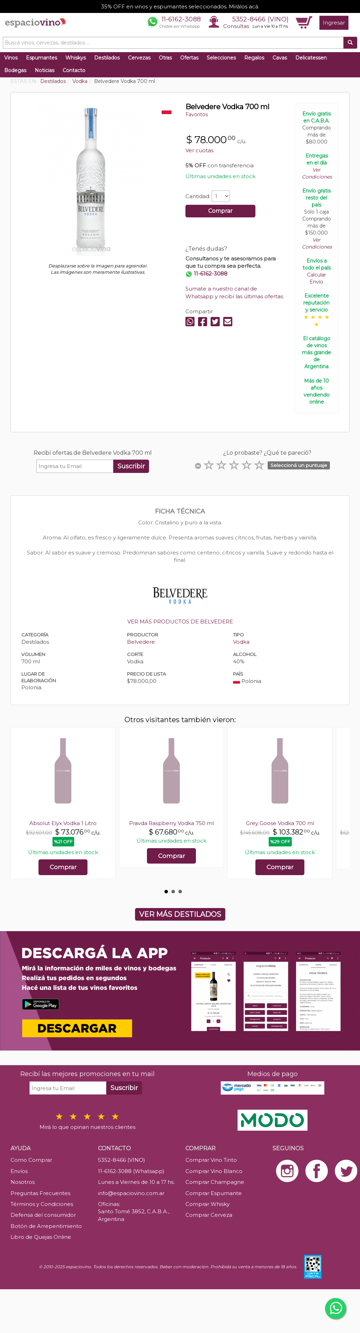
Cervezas (139, 58)
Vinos (10, 58)
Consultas (236, 26)
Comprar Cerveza (208, 1215)
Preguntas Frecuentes (40, 1193)
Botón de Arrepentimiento (46, 1226)
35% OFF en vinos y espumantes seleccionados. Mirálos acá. (180, 6)
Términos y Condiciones (41, 1204)
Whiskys (75, 58)
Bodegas (15, 70)
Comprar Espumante (213, 1193)
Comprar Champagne (214, 1182)
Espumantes (41, 58)
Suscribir (131, 466)
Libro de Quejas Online (40, 1237)
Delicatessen (311, 58)
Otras (165, 58)
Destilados (107, 58)
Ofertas (189, 58)
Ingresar (334, 22)
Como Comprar (31, 1160)
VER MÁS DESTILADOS (180, 914)
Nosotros (22, 1182)
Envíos (19, 1171)
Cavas (280, 58)
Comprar (220, 211)
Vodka (241, 641)
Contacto (74, 70)
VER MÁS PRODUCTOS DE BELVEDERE (180, 621)
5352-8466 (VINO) (260, 19)
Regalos (254, 58)
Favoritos (196, 114)
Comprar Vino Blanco (213, 1171)
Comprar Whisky (207, 1204)
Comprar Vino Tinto (211, 1160)
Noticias (44, 70)
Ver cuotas (199, 150)
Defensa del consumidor (43, 1215)
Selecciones (221, 58)
